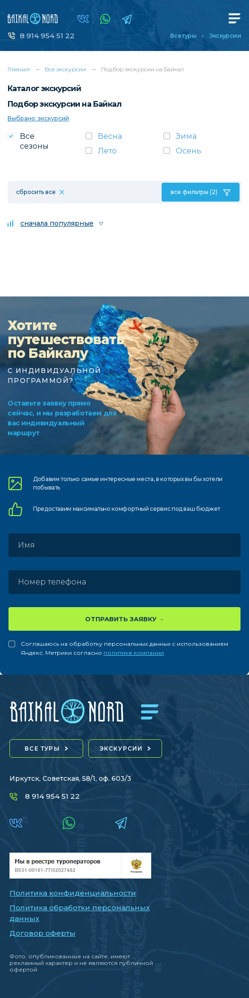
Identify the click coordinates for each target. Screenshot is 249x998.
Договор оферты (42, 933)
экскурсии (121, 748)
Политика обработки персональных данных (79, 913)
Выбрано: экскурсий (38, 118)
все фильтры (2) (194, 191)
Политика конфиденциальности (72, 892)
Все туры (183, 36)
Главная (19, 69)
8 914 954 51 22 (47, 35)
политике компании (133, 652)
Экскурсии (225, 36)
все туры (42, 748)
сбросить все (36, 191)
